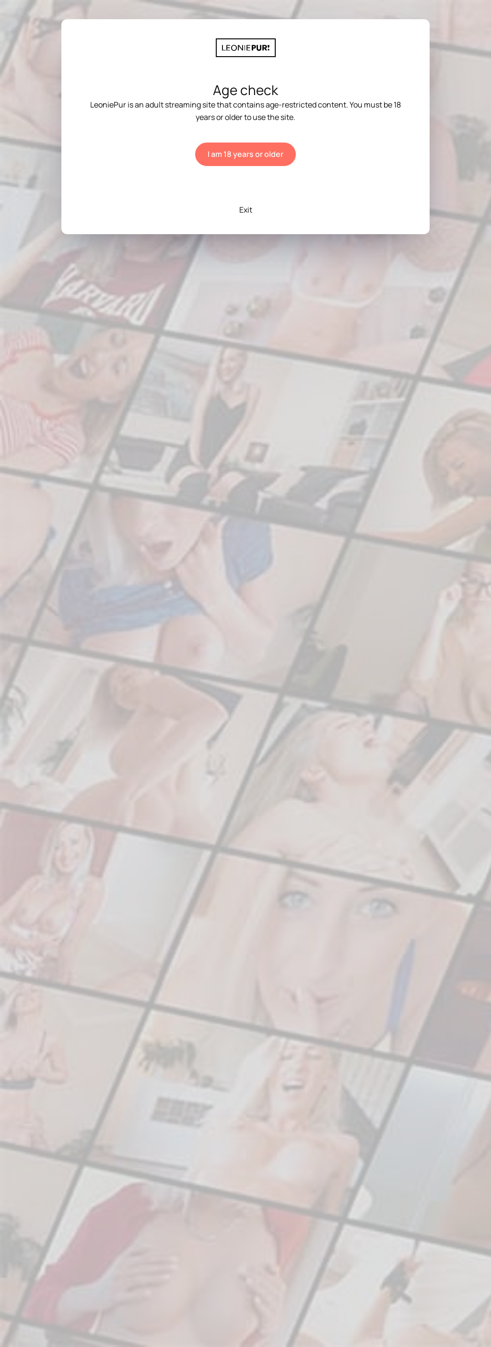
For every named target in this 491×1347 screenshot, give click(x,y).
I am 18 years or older (245, 154)
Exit (245, 209)
